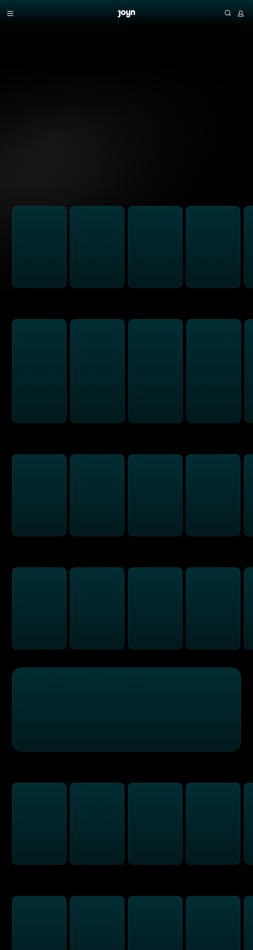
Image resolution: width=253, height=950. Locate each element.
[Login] (241, 13)
